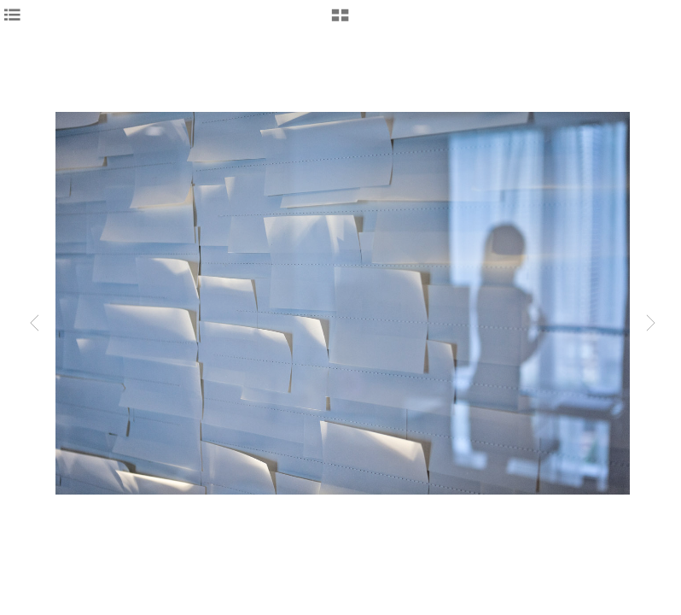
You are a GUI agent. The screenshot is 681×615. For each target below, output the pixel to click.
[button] (340, 21)
